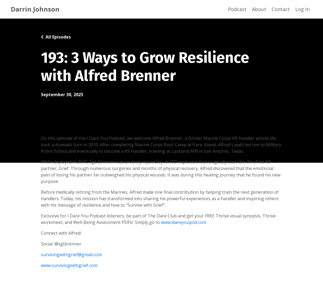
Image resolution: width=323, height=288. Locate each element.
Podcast (237, 9)
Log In (302, 9)
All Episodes (58, 37)
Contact (281, 9)
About (259, 9)
